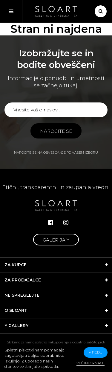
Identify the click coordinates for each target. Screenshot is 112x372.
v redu (95, 352)
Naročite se (56, 131)
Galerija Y (56, 240)
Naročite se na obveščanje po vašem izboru (56, 152)
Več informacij (90, 363)
